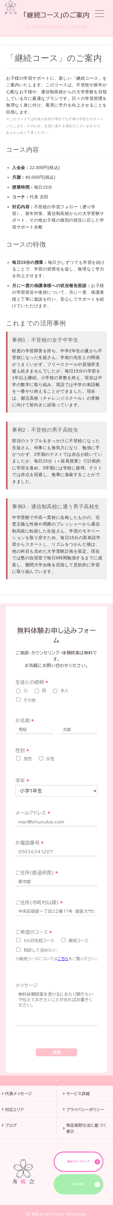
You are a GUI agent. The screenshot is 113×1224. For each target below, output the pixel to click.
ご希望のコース (33, 932)
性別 (22, 750)
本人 (64, 691)
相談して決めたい (40, 950)
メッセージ (26, 985)
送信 (56, 1052)
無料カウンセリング (78, 1161)
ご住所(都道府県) (36, 872)
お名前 (24, 720)
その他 (30, 700)
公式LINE (79, 1184)
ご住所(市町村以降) (39, 902)
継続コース (78, 940)
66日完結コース (39, 940)
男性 (28, 759)
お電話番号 (29, 842)
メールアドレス (32, 812)
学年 (22, 780)
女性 (50, 759)
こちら (63, 959)
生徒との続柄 (31, 682)
